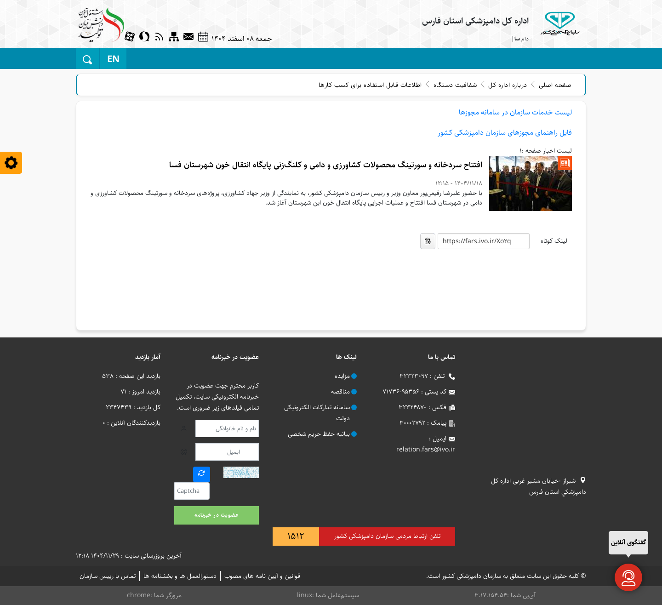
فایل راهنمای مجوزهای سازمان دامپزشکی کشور (505, 132)
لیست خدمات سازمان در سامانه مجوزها (515, 112)
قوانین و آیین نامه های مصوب (262, 576)
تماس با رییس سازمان (108, 576)
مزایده (342, 376)
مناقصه (340, 392)
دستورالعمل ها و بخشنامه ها (180, 576)
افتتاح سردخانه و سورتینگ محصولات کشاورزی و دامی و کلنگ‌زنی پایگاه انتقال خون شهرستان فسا (325, 165)
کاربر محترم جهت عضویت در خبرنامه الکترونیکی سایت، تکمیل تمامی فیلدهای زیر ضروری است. (217, 397)
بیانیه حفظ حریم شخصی (319, 434)
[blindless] (11, 163)
